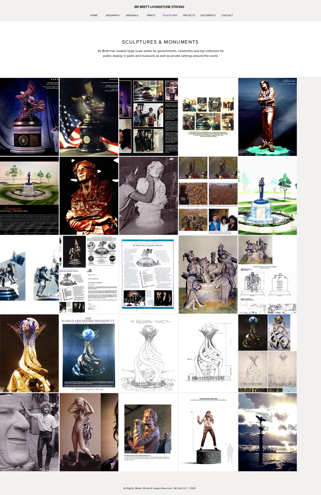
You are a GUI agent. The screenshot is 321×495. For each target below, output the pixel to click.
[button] (159, 7)
